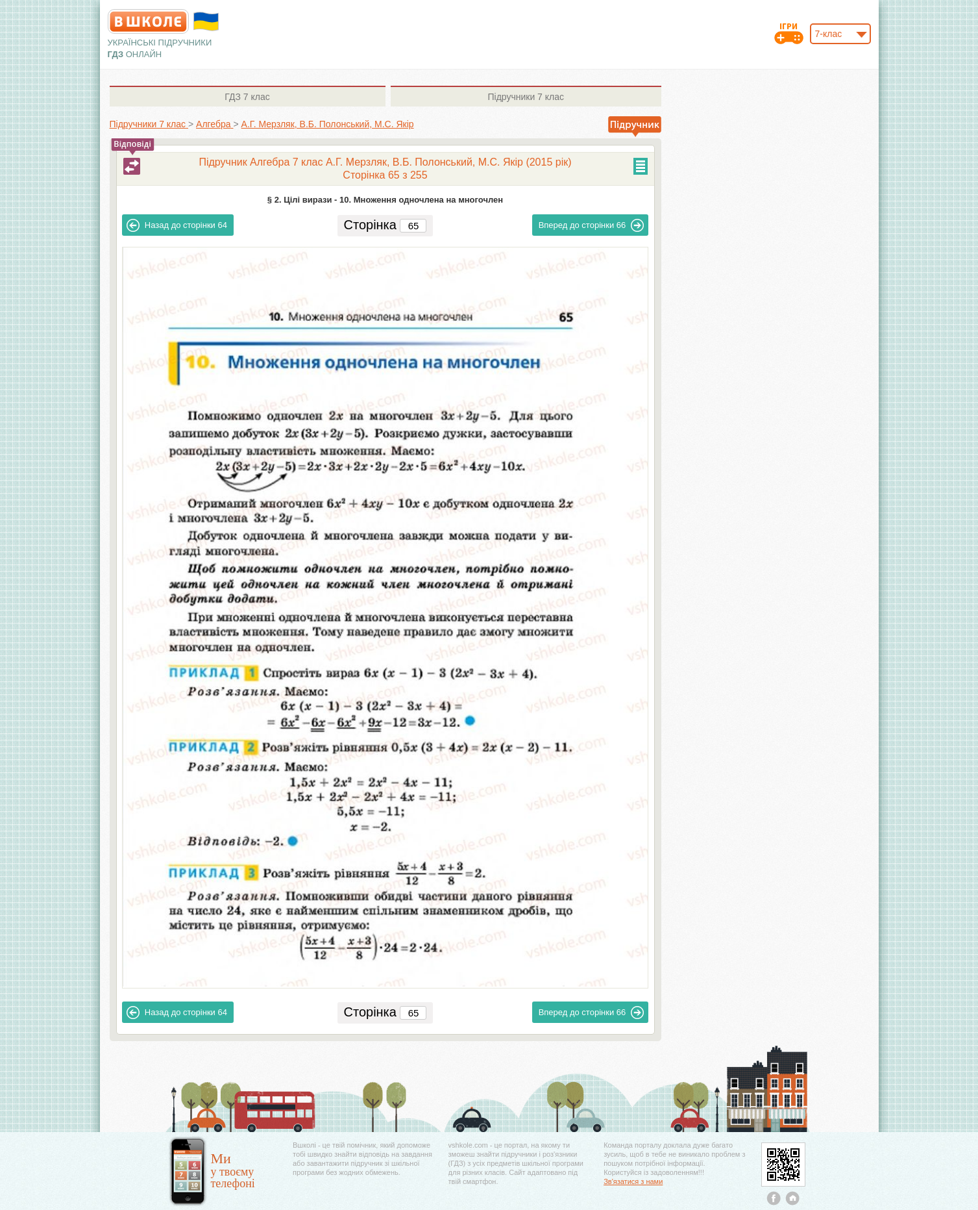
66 (591, 225)
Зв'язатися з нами (633, 1181)
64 (177, 225)
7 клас (247, 97)
